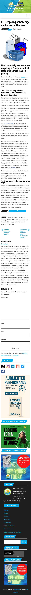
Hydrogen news (22, 211)
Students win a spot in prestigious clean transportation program (23, 233)
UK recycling (10, 224)
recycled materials (20, 222)
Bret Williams (18, 29)
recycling (3, 224)
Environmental (13, 211)
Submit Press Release (9, 526)
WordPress (17, 589)
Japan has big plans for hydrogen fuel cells (7, 232)
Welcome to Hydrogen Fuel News (12, 532)
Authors (6, 513)
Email (3, 331)
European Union (5, 222)
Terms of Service (8, 529)
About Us (6, 510)
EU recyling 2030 (23, 220)
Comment (4, 297)
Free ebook (7, 519)
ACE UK (9, 217)
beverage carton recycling (18, 217)
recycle (12, 222)
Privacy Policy (7, 522)
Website (3, 339)
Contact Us (6, 516)
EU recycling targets (12, 219)
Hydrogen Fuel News (15, 8)
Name (3, 323)
